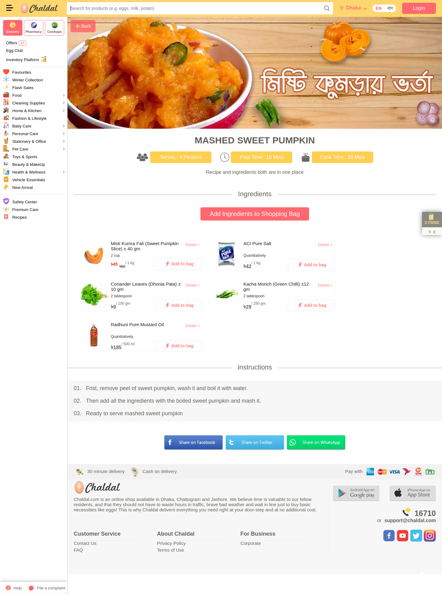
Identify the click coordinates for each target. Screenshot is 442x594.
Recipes (19, 217)
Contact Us (85, 543)
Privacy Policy (171, 543)
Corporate (250, 543)
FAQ (78, 550)
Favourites (21, 72)
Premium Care (25, 209)
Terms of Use (170, 550)
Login (419, 8)
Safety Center (24, 202)
